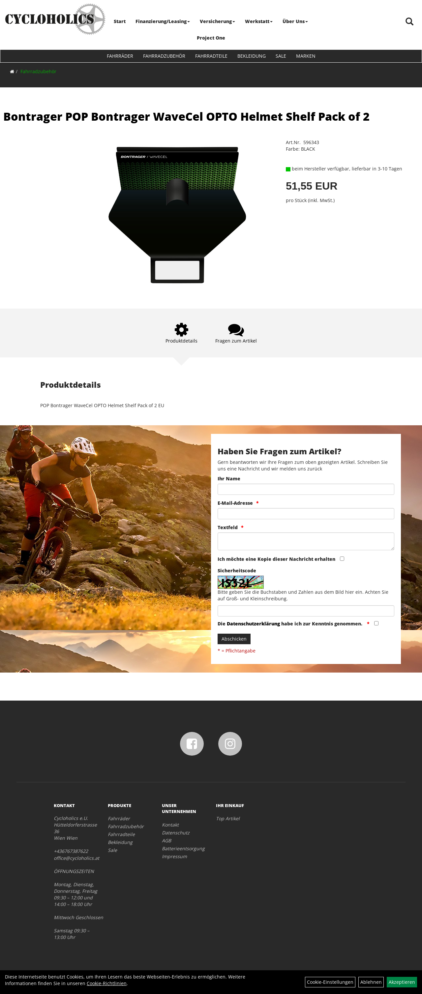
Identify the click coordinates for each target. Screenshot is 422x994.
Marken (306, 56)
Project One (211, 38)
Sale (281, 56)
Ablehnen (371, 982)
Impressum (174, 856)
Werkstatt (259, 21)
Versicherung (217, 21)
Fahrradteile (211, 56)
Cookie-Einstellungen (330, 982)
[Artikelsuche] (410, 21)
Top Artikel (228, 818)
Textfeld (228, 527)
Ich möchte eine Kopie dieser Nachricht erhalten (276, 559)
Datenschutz (176, 832)
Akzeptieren (402, 982)
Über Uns (295, 21)
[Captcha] (306, 611)
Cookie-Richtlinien (107, 983)
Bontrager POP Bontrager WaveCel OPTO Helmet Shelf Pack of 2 (186, 116)
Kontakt (170, 825)
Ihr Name (229, 478)
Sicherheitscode (237, 570)
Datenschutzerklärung (253, 623)
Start (120, 21)
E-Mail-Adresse (235, 503)
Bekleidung (251, 56)
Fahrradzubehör (164, 56)
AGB (166, 840)
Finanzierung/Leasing (163, 21)
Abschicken (234, 639)
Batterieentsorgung (181, 848)
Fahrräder (120, 56)
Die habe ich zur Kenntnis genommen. (291, 623)
